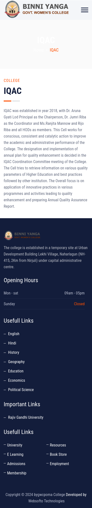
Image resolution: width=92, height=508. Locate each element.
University (14, 445)
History (13, 352)
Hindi (12, 343)
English (13, 333)
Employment (59, 463)
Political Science (21, 389)
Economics (16, 380)
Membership (16, 473)
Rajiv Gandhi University (25, 417)
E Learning (15, 454)
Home (38, 49)
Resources (58, 445)
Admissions (16, 463)
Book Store (58, 454)
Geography (16, 361)
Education (16, 371)
